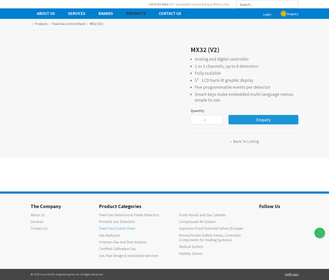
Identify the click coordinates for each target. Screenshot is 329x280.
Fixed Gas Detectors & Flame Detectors (129, 214)
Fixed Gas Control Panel (117, 228)
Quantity (197, 110)
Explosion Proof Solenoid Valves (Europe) (211, 228)
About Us (46, 14)
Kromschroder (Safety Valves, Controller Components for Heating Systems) (210, 237)
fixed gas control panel (68, 24)
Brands (105, 14)
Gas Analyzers (109, 235)
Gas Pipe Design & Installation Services (128, 255)
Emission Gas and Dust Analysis (123, 241)
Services (76, 14)
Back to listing (246, 141)
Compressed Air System (197, 221)
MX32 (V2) (96, 24)
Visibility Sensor (191, 253)
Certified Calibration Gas (117, 248)
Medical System (191, 246)
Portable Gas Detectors (117, 221)
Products (136, 14)
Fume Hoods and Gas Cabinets (202, 214)
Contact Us (170, 14)
